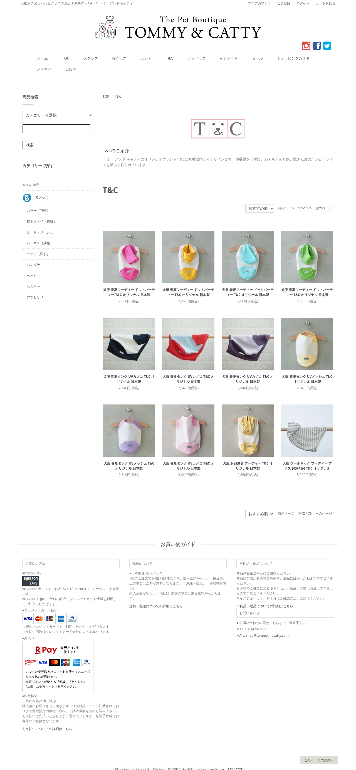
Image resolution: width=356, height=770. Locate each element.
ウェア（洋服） (38, 242)
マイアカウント (259, 3)
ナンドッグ (172, 57)
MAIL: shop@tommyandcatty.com (262, 623)
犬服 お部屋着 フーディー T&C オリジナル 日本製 (248, 454)
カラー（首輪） (38, 198)
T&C (152, 57)
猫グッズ (115, 57)
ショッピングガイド (247, 57)
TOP (75, 57)
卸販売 (297, 57)
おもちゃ (33, 274)
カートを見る (325, 3)
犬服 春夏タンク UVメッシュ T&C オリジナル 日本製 (307, 367)
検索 (29, 133)
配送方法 (158, 758)
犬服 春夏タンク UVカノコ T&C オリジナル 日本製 (129, 367)
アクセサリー (37, 285)
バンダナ (33, 253)
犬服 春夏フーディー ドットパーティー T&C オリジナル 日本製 (129, 280)
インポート (197, 57)
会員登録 (283, 3)
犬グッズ (93, 57)
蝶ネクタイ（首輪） (42, 209)
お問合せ (277, 57)
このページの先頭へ (319, 748)
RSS (230, 758)
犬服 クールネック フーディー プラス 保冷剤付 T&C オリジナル (307, 454)
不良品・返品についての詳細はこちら (264, 594)
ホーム (59, 57)
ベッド (32, 263)
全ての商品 (31, 173)
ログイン (303, 3)
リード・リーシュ (40, 220)
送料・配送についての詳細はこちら (156, 594)
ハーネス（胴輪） (40, 231)
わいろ (135, 57)
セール (219, 57)
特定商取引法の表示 (180, 758)
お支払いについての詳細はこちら (47, 717)
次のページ (323, 196)
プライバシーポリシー (210, 758)
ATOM (240, 758)
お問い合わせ (120, 758)
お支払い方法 (141, 758)
